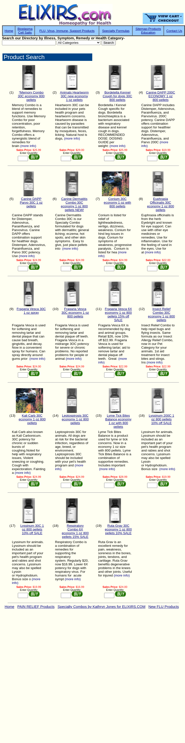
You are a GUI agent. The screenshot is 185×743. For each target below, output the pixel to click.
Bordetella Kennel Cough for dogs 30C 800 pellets (117, 96)
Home (9, 31)
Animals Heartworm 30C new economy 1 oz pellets (74, 96)
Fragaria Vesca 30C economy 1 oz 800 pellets (75, 312)
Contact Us (174, 31)
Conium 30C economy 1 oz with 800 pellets (117, 202)
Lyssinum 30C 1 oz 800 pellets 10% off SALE (32, 529)
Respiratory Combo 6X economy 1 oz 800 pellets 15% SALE (75, 531)
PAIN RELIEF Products (35, 607)
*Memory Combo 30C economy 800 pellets (31, 96)
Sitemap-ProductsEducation (148, 30)
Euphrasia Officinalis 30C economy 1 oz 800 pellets (160, 204)
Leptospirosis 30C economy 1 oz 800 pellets (75, 419)
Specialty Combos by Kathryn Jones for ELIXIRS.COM (101, 607)
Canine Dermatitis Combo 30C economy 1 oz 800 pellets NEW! (74, 204)
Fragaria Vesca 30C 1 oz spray (31, 310)
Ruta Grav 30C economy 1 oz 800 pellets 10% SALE (118, 529)
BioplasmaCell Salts (25, 30)
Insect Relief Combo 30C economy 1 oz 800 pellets (161, 314)
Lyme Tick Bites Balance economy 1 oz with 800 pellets (118, 421)
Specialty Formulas (116, 31)
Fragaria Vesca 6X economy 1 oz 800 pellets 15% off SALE (118, 314)
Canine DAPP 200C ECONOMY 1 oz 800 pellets (160, 96)
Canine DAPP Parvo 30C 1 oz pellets (31, 202)
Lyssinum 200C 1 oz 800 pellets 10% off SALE (161, 419)
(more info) (28, 146)
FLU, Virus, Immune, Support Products (66, 31)
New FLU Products (163, 607)
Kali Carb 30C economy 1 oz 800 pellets (32, 419)
